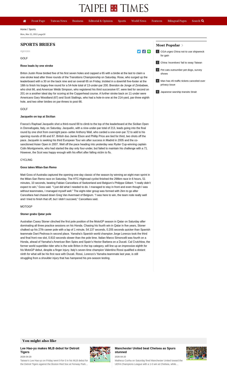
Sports (32, 29)
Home (23, 29)
